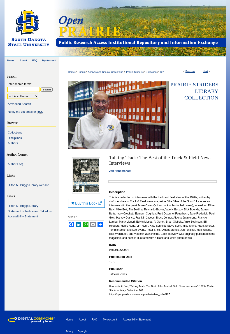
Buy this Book (86, 203)
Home (71, 72)
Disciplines (15, 138)
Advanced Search (19, 104)
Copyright (82, 331)
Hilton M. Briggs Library (23, 205)
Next (205, 71)
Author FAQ (15, 164)
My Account (110, 319)
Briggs (81, 72)
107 (162, 72)
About (82, 319)
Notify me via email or (25, 112)
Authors (13, 143)
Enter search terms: (19, 84)
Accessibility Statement (23, 216)
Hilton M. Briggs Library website (28, 185)
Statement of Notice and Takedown (30, 211)
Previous (190, 71)
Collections (15, 132)
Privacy (69, 331)
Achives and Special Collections (105, 72)
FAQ (94, 319)
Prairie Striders (134, 72)
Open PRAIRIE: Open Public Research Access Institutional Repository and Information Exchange (140, 28)
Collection (151, 72)
